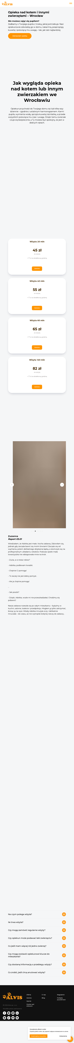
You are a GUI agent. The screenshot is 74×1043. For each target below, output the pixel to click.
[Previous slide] (12, 485)
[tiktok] (8, 1019)
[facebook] (4, 1014)
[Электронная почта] (17, 1019)
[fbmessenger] (8, 1014)
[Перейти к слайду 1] (31, 531)
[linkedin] (17, 1014)
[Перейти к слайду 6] (40, 531)
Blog (43, 998)
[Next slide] (62, 485)
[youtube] (13, 1019)
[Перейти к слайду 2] (33, 531)
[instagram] (4, 1019)
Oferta (28, 995)
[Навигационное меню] (70, 3)
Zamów (29, 998)
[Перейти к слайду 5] (38, 531)
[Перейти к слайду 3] (35, 531)
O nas (44, 995)
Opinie (28, 1001)
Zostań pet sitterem (30, 1005)
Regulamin (61, 995)
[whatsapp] (13, 1014)
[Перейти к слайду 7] (42, 531)
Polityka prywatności (61, 999)
